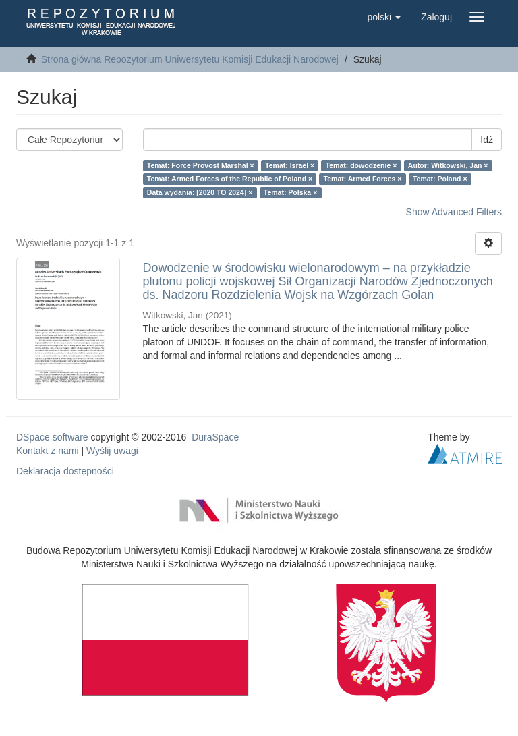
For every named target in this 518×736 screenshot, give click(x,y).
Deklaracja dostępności (65, 470)
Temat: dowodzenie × (361, 165)
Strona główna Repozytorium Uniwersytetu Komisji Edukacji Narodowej (190, 59)
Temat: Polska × (290, 192)
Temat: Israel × (289, 165)
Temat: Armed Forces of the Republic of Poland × (229, 179)
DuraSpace (215, 437)
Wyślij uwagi (112, 450)
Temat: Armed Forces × (363, 179)
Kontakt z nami (47, 450)
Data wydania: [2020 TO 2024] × (200, 192)
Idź (486, 139)
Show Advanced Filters (454, 211)
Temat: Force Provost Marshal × (200, 165)
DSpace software (52, 437)
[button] (384, 17)
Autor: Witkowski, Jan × (448, 165)
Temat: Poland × (440, 179)
